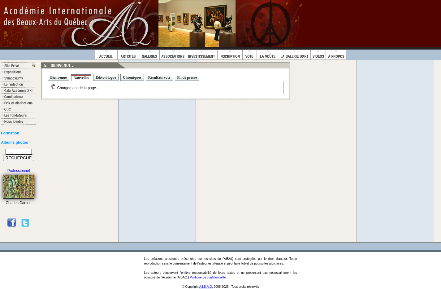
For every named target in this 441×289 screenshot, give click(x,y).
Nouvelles (81, 78)
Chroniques (132, 77)
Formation (10, 133)
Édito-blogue (106, 77)
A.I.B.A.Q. (206, 286)
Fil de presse (187, 77)
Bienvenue (58, 77)
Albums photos (14, 142)
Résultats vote (159, 77)
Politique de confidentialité (208, 277)
